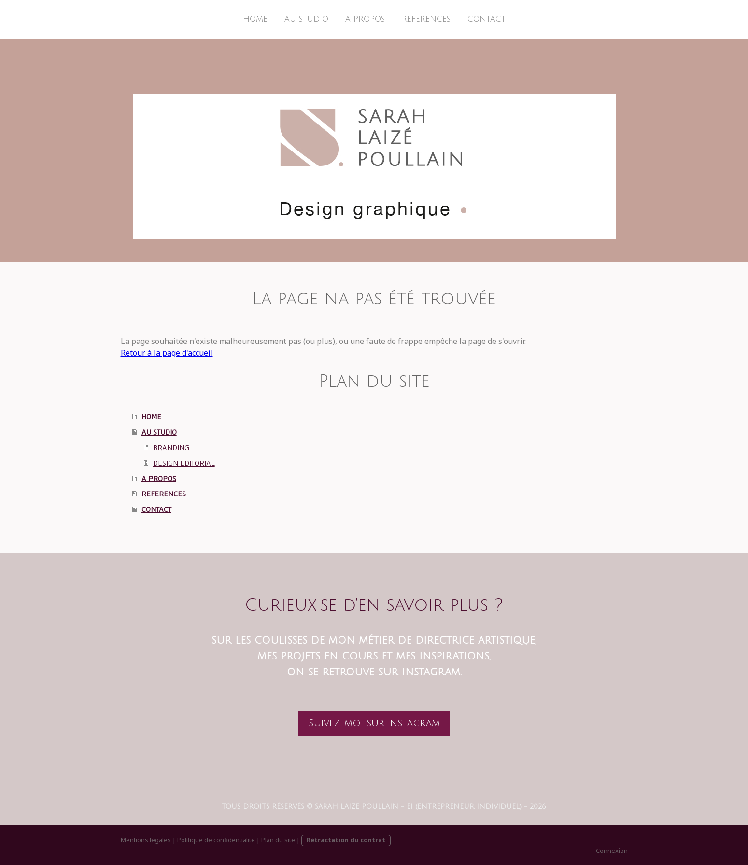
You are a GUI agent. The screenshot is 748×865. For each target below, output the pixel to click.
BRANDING (171, 447)
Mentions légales (146, 840)
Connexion (612, 850)
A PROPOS (365, 18)
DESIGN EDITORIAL (184, 462)
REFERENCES (426, 18)
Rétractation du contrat (346, 840)
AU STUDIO (306, 18)
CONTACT (486, 18)
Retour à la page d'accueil (167, 352)
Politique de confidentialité (216, 840)
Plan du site (278, 840)
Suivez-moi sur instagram (374, 723)
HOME (255, 18)
